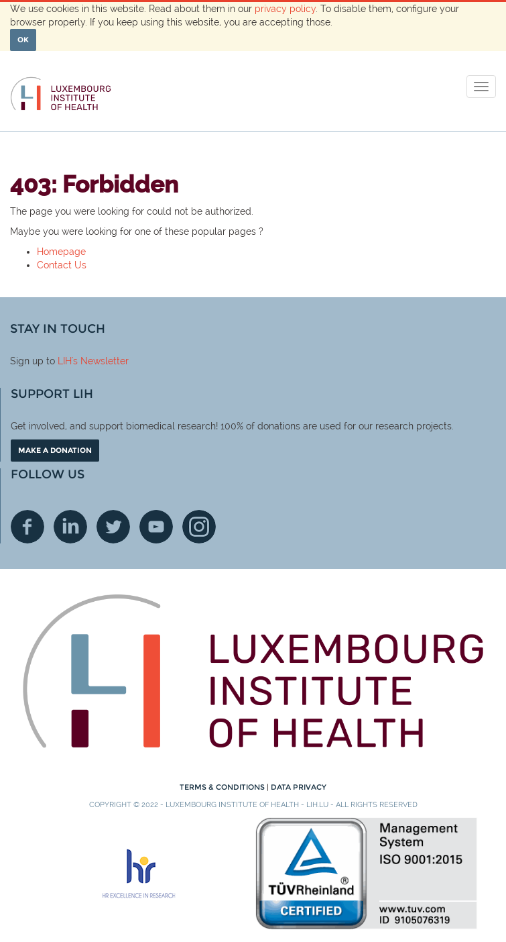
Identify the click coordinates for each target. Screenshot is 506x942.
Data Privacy (298, 787)
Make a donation (55, 450)
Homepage (61, 251)
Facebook (27, 526)
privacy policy (285, 8)
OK (23, 39)
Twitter (113, 526)
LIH (65, 361)
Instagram (199, 526)
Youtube (156, 526)
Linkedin (70, 526)
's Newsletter (100, 361)
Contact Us (61, 265)
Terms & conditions (223, 787)
